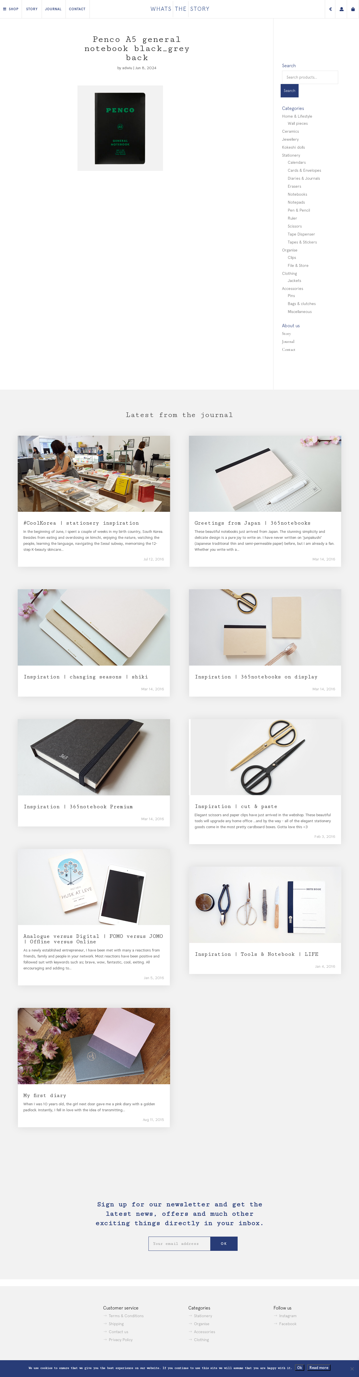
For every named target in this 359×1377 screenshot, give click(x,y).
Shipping (116, 1323)
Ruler (292, 218)
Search (289, 91)
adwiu (127, 67)
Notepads (296, 202)
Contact (77, 9)
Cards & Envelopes (304, 170)
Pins (291, 295)
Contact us (118, 1331)
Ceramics (290, 131)
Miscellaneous (300, 311)
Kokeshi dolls (293, 147)
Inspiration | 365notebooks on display (256, 677)
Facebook (288, 1323)
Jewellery (290, 139)
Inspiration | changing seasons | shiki (85, 677)
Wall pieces (298, 123)
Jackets (294, 280)
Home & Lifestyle (297, 116)
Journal (53, 9)
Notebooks (297, 194)
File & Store (298, 265)
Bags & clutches (302, 303)
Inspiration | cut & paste (236, 806)
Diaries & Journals (304, 178)
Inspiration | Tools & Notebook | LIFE (256, 954)
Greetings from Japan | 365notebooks (253, 523)
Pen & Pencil (299, 210)
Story (32, 9)
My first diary (44, 1095)
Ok (299, 1367)
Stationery (291, 155)
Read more (318, 1367)
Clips (292, 257)
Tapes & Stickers (302, 242)
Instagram (288, 1315)
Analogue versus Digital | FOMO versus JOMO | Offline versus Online (93, 939)
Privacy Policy (120, 1339)
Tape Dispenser (301, 234)
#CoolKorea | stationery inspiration (81, 523)
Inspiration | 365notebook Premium (78, 807)
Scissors (295, 226)
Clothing (289, 273)
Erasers (294, 186)
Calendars (297, 162)
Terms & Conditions (126, 1315)
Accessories (292, 288)
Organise (289, 250)
